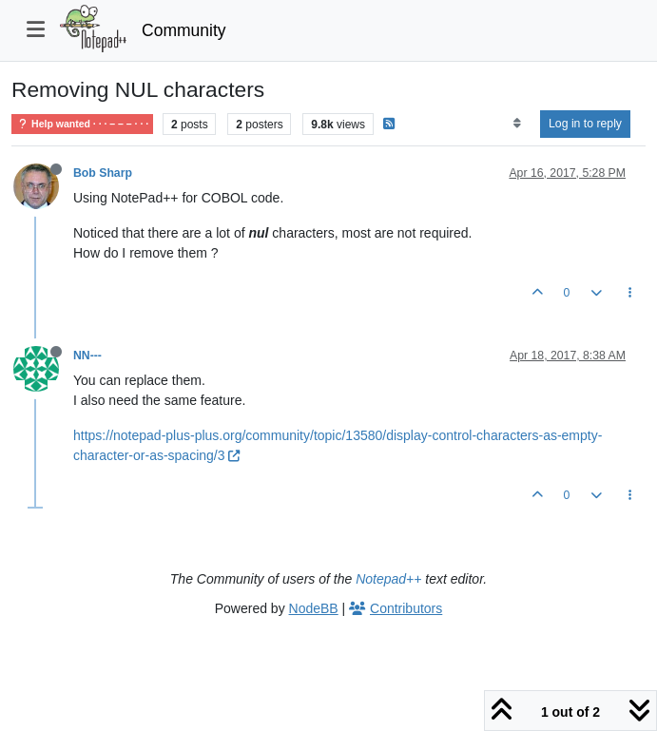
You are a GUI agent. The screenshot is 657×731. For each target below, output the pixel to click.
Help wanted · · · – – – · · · (82, 124)
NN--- (87, 355)
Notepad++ (388, 579)
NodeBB (313, 608)
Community (184, 30)
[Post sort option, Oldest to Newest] (516, 123)
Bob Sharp (102, 173)
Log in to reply (585, 123)
